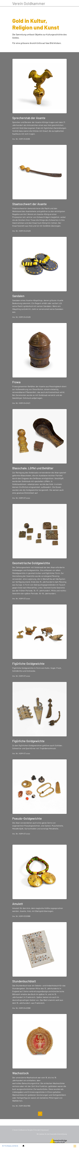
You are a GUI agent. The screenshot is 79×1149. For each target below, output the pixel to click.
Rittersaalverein (10, 1146)
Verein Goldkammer (28, 3)
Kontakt (37, 1130)
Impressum (45, 1130)
